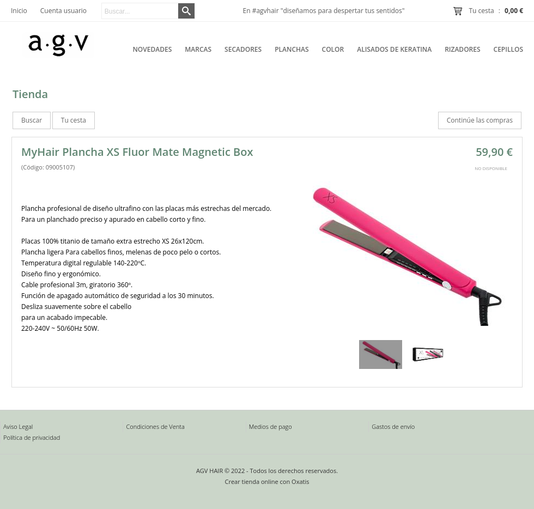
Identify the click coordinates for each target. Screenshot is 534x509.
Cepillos (508, 49)
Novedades (152, 49)
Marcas (198, 49)
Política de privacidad (31, 437)
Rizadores (462, 49)
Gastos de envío (393, 426)
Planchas (291, 49)
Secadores (243, 49)
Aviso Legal (18, 426)
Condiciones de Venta (155, 426)
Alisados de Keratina (394, 49)
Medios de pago (270, 426)
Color (333, 49)
